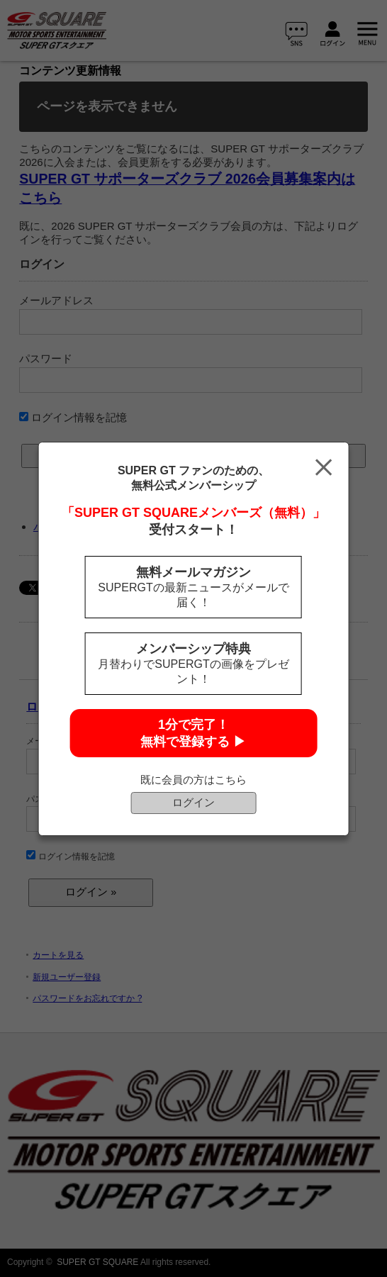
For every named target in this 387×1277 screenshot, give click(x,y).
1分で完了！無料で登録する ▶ (193, 733)
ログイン (193, 802)
